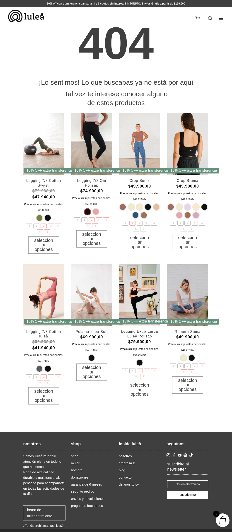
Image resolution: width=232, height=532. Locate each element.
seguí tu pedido (82, 491)
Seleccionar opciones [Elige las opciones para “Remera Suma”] (187, 385)
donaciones (79, 477)
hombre (76, 470)
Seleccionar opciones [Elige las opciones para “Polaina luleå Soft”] (91, 372)
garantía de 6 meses (86, 484)
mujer (75, 463)
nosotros (125, 456)
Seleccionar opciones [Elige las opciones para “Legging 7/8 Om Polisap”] (91, 239)
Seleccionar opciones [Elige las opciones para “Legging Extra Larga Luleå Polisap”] (139, 390)
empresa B (127, 463)
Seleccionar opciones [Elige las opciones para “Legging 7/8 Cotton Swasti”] (43, 245)
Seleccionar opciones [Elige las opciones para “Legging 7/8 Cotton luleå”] (43, 396)
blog (122, 470)
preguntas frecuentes (87, 506)
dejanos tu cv (129, 484)
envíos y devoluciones (87, 499)
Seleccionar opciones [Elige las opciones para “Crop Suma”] (139, 242)
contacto (125, 477)
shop (74, 456)
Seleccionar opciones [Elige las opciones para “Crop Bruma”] (187, 242)
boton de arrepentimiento (39, 513)
